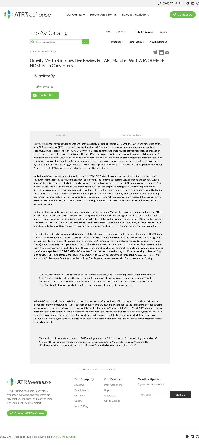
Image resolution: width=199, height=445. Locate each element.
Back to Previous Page (43, 51)
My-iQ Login (147, 31)
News (108, 31)
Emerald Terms (83, 369)
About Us (79, 384)
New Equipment (158, 41)
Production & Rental (103, 14)
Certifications (81, 390)
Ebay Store (110, 395)
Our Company (76, 14)
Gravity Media (41, 143)
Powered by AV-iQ (108, 369)
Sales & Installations (135, 14)
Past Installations (113, 384)
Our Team (79, 395)
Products (117, 41)
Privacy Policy (95, 369)
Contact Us (120, 31)
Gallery (78, 400)
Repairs (108, 390)
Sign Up (163, 31)
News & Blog (81, 405)
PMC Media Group (66, 437)
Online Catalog (112, 400)
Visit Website (44, 86)
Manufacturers (136, 41)
